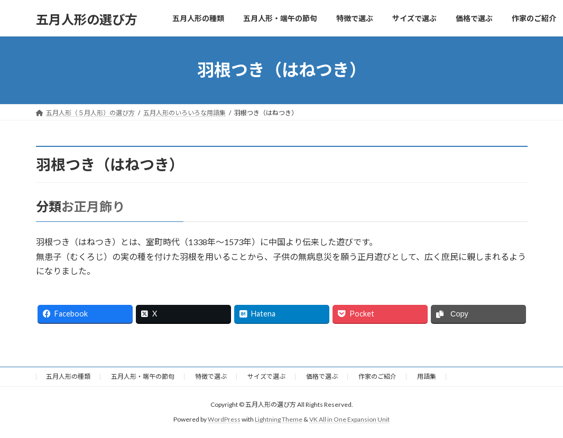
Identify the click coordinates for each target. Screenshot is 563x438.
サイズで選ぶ (266, 376)
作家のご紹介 (377, 376)
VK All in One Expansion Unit (349, 420)
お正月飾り (93, 206)
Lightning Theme (278, 420)
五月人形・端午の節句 (142, 376)
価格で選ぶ (322, 376)
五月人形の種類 (68, 376)
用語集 (426, 376)
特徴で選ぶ (211, 376)
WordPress (224, 420)
